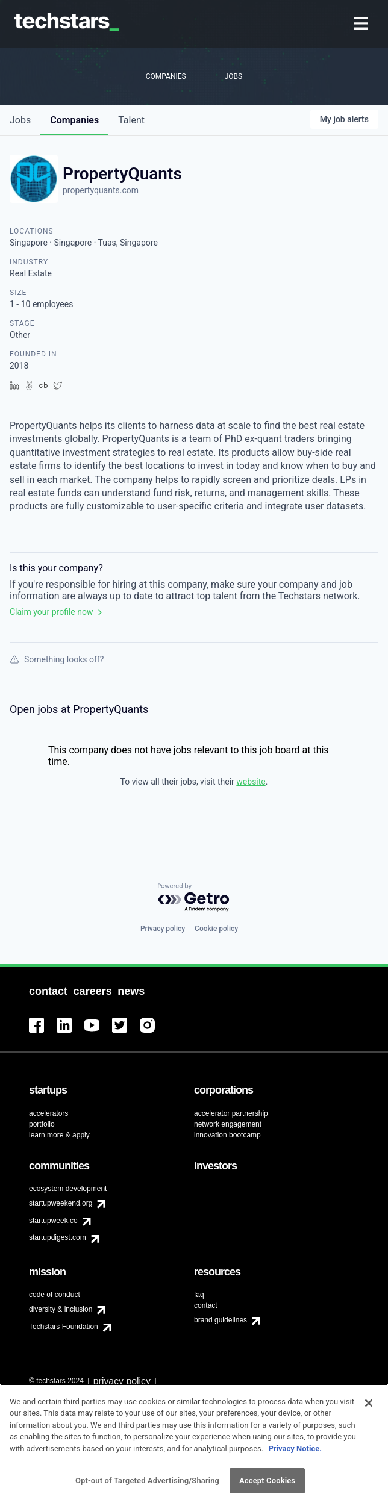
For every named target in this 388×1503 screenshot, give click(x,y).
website (250, 781)
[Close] (368, 1408)
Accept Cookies (267, 1485)
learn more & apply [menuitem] (59, 1135)
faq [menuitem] (199, 1294)
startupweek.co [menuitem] (53, 1220)
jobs (20, 120)
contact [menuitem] (205, 1305)
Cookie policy (216, 928)
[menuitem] (362, 24)
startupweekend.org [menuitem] (60, 1203)
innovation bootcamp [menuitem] (227, 1135)
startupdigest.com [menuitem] (57, 1237)
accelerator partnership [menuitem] (231, 1113)
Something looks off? (57, 659)
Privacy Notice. (295, 1453)
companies (74, 120)
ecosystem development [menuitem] (68, 1188)
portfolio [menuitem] (42, 1124)
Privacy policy (162, 928)
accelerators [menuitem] (48, 1113)
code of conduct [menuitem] (54, 1294)
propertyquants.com (101, 190)
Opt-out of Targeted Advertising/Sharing (147, 1485)
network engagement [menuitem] (227, 1124)
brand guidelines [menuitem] (220, 1320)
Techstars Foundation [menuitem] (63, 1326)
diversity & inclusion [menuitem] (60, 1309)
